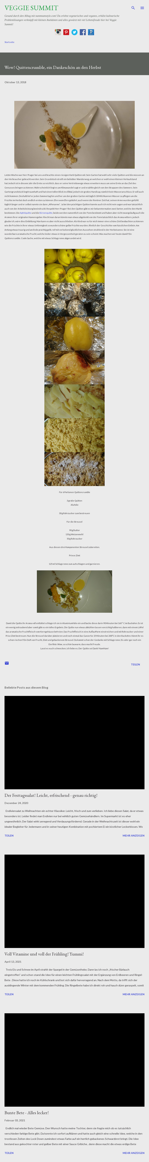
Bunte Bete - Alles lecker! (27, 1113)
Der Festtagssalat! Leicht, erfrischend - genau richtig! (51, 795)
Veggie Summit (31, 7)
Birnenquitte (46, 213)
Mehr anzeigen (133, 835)
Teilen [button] (135, 664)
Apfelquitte (25, 213)
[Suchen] (133, 7)
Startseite (9, 42)
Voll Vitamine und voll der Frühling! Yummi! (44, 954)
